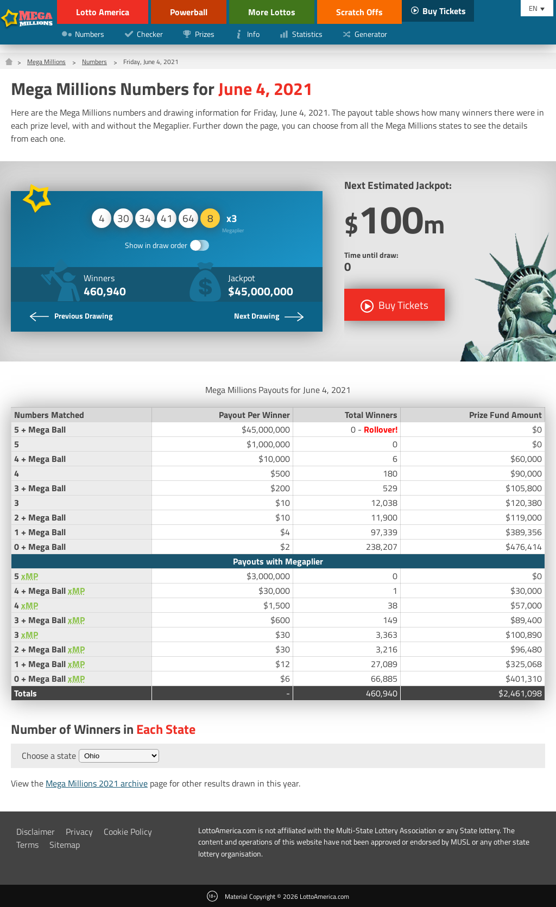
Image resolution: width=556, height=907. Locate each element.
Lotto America (102, 11)
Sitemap (64, 844)
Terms (27, 844)
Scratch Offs (359, 11)
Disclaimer (35, 831)
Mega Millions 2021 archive (97, 783)
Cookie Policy (128, 831)
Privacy (79, 831)
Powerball (188, 11)
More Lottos (271, 11)
